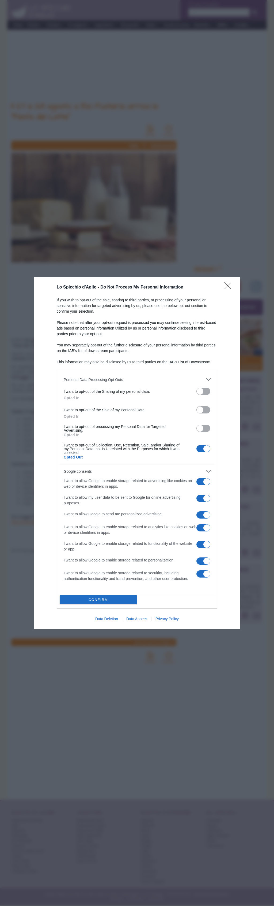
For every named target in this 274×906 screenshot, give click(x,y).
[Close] (229, 287)
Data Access (136, 619)
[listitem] (137, 379)
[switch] (203, 391)
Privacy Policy (167, 619)
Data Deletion (106, 619)
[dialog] (137, 453)
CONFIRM (98, 600)
